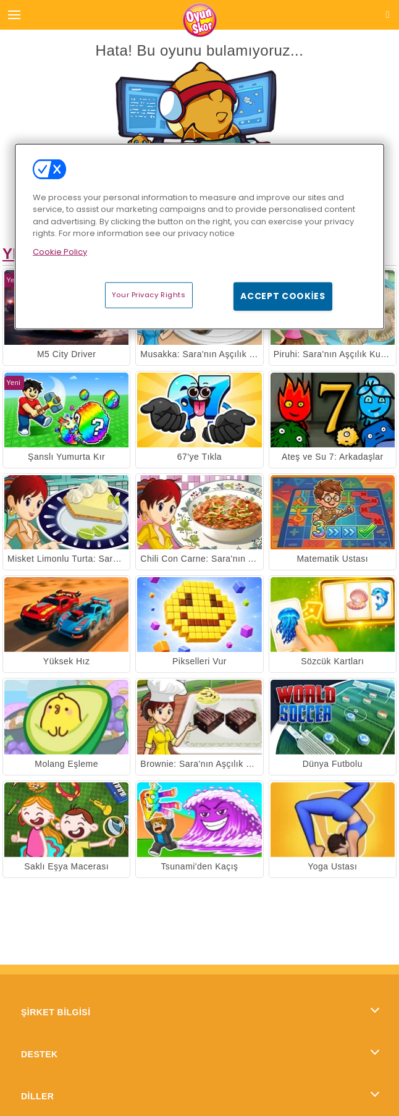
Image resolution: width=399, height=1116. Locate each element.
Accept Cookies (283, 296)
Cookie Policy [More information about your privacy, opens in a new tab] (60, 252)
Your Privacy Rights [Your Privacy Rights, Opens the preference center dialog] (149, 295)
